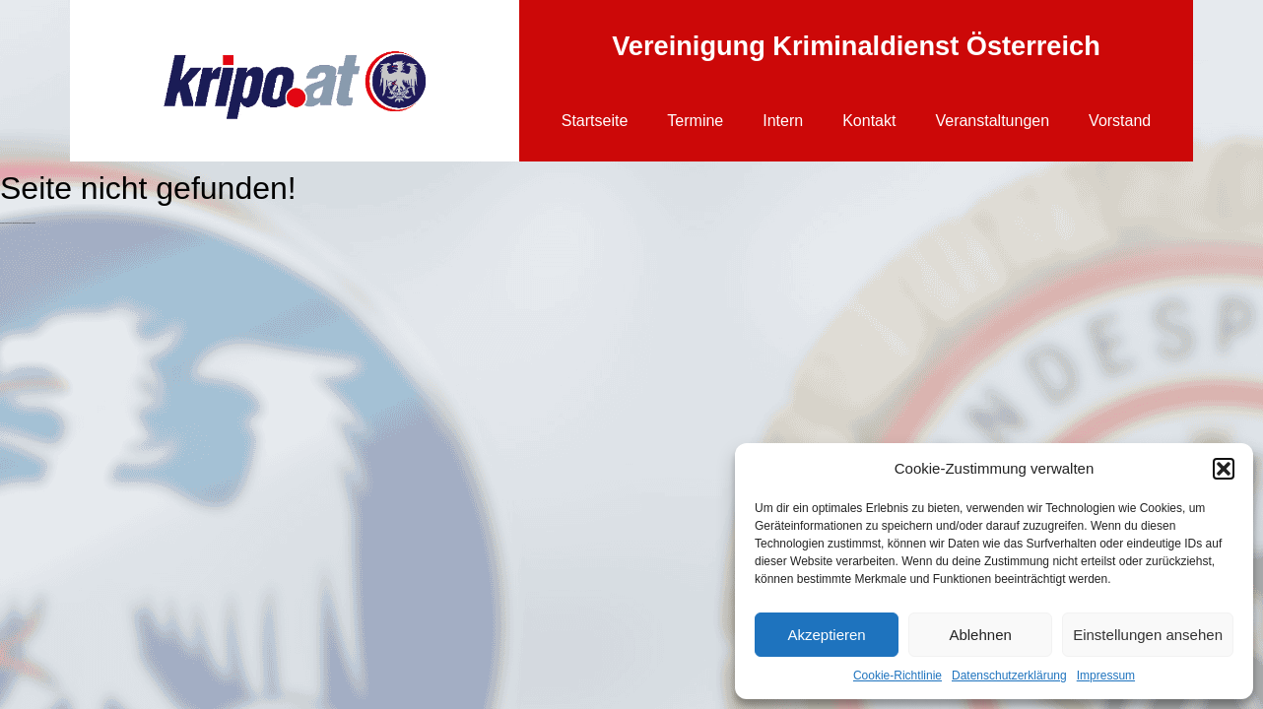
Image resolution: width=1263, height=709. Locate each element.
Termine (695, 120)
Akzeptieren (826, 634)
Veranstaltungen (992, 120)
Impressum (1106, 675)
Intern (783, 120)
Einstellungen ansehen (1148, 634)
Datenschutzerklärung (1009, 675)
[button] (1223, 469)
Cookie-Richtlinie (897, 675)
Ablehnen (980, 634)
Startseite (595, 120)
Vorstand (1120, 120)
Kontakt (869, 120)
